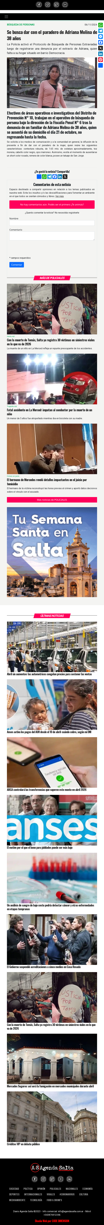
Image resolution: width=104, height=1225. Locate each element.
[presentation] (31, 248)
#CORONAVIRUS (67, 1194)
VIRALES (51, 1194)
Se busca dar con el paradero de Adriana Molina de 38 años (52, 34)
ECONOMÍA (88, 1188)
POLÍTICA (28, 1188)
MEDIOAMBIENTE (17, 1200)
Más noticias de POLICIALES (52, 499)
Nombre (13, 218)
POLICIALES (55, 1188)
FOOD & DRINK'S (54, 1200)
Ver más (59, 196)
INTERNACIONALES (33, 1194)
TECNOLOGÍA (36, 1200)
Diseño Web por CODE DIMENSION (52, 1221)
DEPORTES (14, 1194)
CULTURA (83, 1194)
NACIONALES (72, 1188)
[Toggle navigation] (6, 17)
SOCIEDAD (14, 1188)
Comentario (15, 229)
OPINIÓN (41, 1188)
